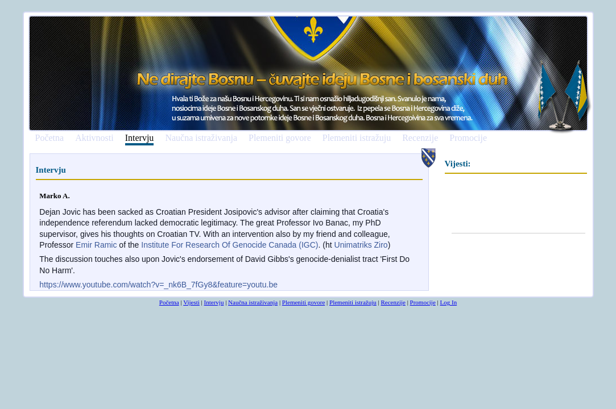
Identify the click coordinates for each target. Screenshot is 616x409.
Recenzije (420, 138)
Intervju (139, 138)
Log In (448, 302)
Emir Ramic (96, 244)
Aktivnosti (94, 138)
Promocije (468, 138)
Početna (49, 138)
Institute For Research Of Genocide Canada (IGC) (229, 244)
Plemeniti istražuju (357, 138)
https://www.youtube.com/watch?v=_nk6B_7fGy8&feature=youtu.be (158, 284)
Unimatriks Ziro (361, 244)
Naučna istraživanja (201, 138)
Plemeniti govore (280, 138)
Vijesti (191, 302)
